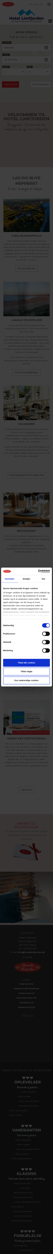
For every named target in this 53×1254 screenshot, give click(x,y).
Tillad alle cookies (26, 663)
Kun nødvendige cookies (26, 680)
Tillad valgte (26, 671)
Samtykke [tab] (9, 579)
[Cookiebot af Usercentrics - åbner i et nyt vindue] (38, 571)
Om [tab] (43, 579)
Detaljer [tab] (26, 579)
